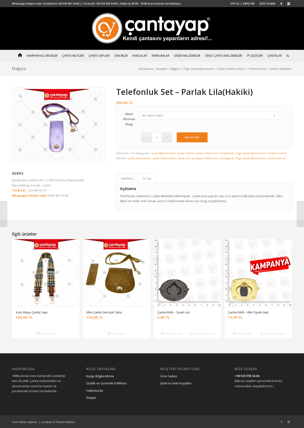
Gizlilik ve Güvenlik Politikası (106, 383)
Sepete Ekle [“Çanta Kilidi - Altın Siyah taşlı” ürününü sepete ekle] (242, 333)
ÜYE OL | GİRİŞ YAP (242, 3)
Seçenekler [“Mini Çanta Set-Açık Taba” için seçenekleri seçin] (116, 333)
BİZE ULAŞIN (267, 3)
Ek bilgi (146, 178)
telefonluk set (277, 158)
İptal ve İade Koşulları (175, 383)
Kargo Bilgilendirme (100, 376)
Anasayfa (161, 68)
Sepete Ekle (192, 137)
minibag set (226, 158)
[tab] (127, 178)
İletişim (91, 397)
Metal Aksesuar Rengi (129, 119)
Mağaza (19, 68)
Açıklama (127, 178)
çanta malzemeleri (164, 158)
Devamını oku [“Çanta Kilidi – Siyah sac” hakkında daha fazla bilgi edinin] (171, 333)
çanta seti (184, 158)
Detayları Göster (202, 333)
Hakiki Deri (211, 158)
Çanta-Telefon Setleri (231, 68)
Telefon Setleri (277, 153)
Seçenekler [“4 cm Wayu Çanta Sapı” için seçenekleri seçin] (46, 333)
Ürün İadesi (168, 376)
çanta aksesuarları (139, 158)
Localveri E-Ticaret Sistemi (58, 422)
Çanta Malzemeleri (164, 153)
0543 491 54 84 (57, 195)
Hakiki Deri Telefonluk (219, 153)
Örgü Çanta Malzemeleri (198, 68)
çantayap (197, 158)
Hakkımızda (94, 390)
